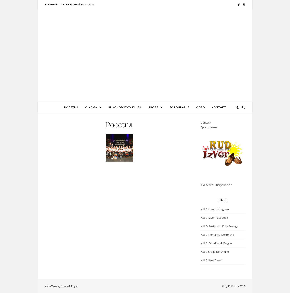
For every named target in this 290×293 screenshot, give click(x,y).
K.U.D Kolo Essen (211, 260)
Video (200, 107)
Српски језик (208, 127)
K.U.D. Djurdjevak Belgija (216, 243)
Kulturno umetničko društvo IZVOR (69, 4)
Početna (71, 107)
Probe (153, 107)
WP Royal (72, 286)
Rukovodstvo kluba (125, 107)
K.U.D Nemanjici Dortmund (217, 234)
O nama (91, 107)
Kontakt (219, 107)
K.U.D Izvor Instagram (214, 209)
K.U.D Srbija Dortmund (214, 251)
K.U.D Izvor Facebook (214, 217)
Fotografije (179, 107)
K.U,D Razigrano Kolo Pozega (219, 226)
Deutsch (205, 122)
